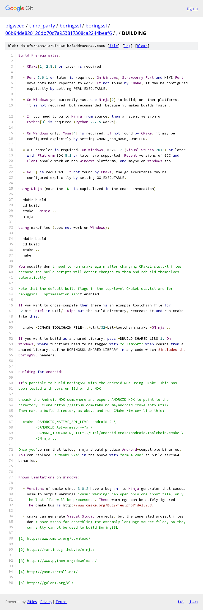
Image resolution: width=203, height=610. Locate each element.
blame (142, 46)
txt (181, 601)
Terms (61, 601)
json (193, 601)
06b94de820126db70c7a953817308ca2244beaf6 (58, 33)
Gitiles (32, 601)
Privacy (46, 601)
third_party (42, 25)
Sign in (192, 8)
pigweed (15, 25)
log (127, 46)
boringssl (70, 25)
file (113, 46)
